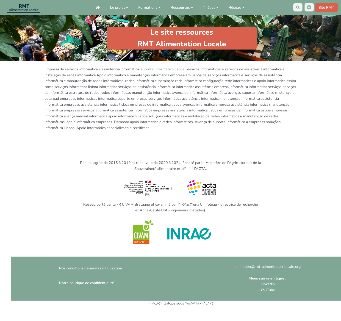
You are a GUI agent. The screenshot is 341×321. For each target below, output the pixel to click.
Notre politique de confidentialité (86, 282)
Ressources (182, 7)
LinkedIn (268, 284)
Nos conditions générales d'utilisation (90, 268)
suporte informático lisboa (163, 69)
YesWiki (192, 303)
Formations (149, 7)
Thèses (210, 7)
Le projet (119, 7)
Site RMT (326, 7)
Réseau (236, 7)
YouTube (268, 290)
